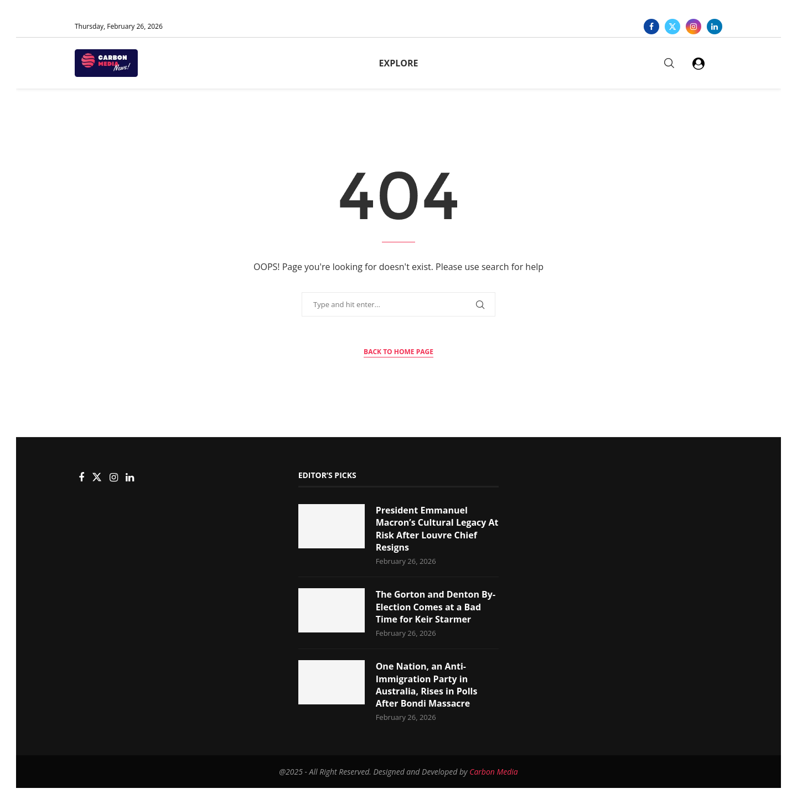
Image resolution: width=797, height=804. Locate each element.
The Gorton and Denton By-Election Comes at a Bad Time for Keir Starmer (435, 606)
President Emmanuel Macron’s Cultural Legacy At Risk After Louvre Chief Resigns (437, 528)
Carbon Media (493, 771)
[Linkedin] (714, 26)
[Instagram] (693, 26)
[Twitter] (672, 26)
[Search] (669, 63)
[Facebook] (651, 26)
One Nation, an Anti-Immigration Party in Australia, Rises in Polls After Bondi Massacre (427, 684)
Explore (398, 63)
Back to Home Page (398, 351)
